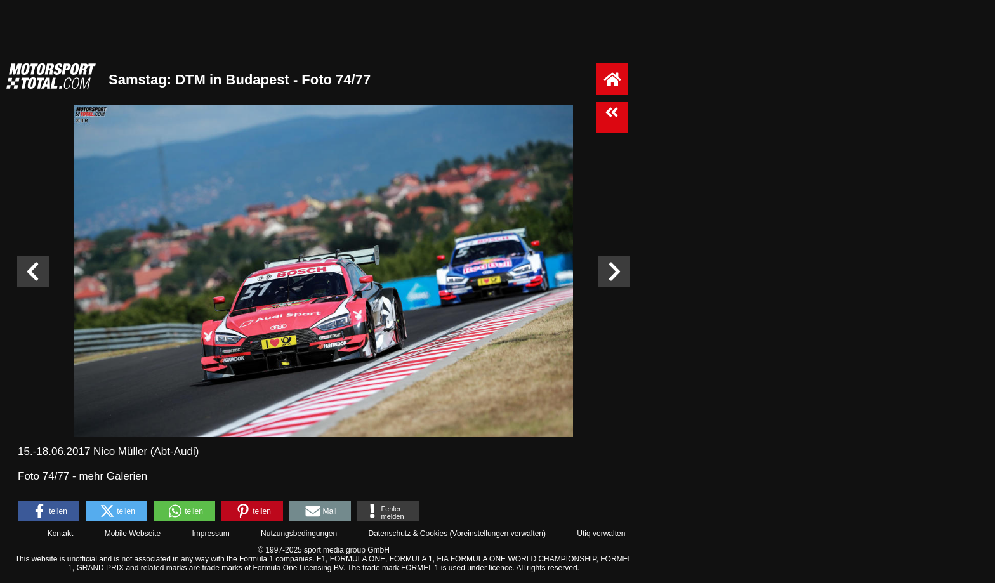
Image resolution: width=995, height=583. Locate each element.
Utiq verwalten (601, 533)
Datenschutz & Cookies (407, 533)
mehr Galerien (113, 476)
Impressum (210, 533)
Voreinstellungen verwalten (497, 533)
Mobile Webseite (133, 533)
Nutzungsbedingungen (299, 533)
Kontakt (61, 533)
